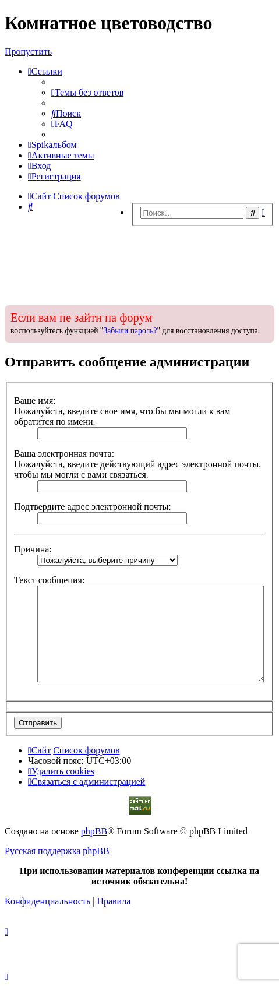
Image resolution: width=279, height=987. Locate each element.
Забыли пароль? (130, 330)
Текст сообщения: (49, 580)
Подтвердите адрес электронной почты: (92, 507)
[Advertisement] (139, 262)
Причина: (33, 549)
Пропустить (28, 52)
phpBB (94, 831)
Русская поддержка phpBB (57, 851)
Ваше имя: (35, 401)
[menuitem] (87, 92)
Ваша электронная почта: (64, 454)
